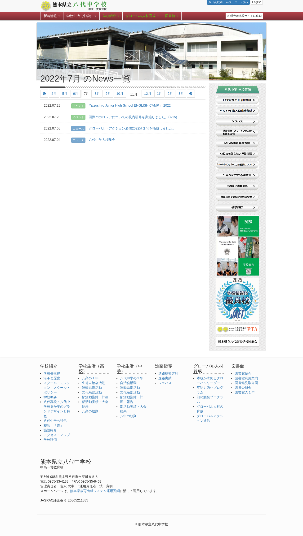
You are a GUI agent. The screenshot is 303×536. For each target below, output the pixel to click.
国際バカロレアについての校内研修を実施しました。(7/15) (124, 117)
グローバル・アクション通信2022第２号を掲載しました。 (123, 128)
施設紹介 (50, 430)
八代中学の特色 (55, 421)
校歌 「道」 (53, 425)
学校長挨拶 (52, 373)
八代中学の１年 (131, 378)
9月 (108, 93)
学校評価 (50, 439)
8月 (97, 93)
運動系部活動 (92, 387)
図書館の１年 (245, 392)
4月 (54, 93)
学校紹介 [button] (111, 16)
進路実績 (165, 378)
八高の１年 (90, 378)
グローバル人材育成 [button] (142, 16)
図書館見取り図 (246, 383)
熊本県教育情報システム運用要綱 (95, 491)
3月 (181, 93)
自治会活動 (128, 383)
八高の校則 (90, 411)
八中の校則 (128, 416)
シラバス (165, 383)
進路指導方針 (168, 373)
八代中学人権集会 (93, 140)
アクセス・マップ (57, 435)
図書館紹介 (243, 373)
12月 (147, 93)
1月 (159, 93)
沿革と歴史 (52, 378)
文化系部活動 (92, 392)
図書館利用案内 (246, 378)
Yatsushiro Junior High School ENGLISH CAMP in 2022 (121, 105)
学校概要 (50, 397)
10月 (120, 93)
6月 (75, 93)
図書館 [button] (171, 16)
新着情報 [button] (52, 16)
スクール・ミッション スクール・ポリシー (57, 387)
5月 (64, 93)
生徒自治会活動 (93, 383)
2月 (170, 93)
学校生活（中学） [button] (81, 16)
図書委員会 (243, 387)
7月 (86, 93)
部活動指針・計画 (95, 397)
